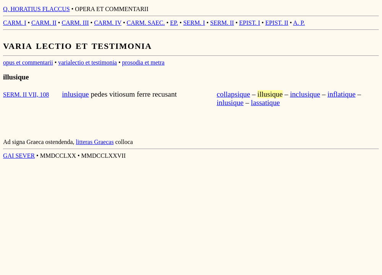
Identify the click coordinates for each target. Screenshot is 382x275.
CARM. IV (107, 22)
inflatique (341, 94)
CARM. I (14, 22)
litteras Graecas (95, 142)
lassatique (265, 103)
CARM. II (44, 22)
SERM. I (194, 22)
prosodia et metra (143, 62)
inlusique (75, 94)
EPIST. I (249, 22)
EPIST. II (276, 22)
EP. (174, 22)
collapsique (233, 94)
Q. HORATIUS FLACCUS (36, 9)
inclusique (305, 94)
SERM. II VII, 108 (26, 94)
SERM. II (222, 22)
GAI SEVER (19, 155)
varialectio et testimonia (87, 62)
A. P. (299, 22)
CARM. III (75, 22)
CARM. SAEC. (146, 22)
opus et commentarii (28, 62)
